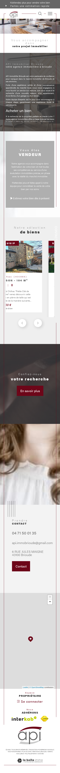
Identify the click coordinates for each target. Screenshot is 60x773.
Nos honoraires (14, 751)
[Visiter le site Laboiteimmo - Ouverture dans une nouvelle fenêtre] (30, 763)
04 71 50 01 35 (24, 540)
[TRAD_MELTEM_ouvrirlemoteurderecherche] (40, 13)
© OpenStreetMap (37, 687)
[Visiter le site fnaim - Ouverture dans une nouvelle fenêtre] (44, 719)
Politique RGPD (30, 754)
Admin (49, 751)
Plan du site (26, 751)
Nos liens (20, 754)
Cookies (41, 753)
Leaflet (25, 687)
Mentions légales (39, 751)
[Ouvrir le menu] (50, 13)
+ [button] (50, 597)
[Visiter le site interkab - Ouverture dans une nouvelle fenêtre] (24, 718)
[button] (38, 331)
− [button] (50, 602)
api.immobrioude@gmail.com (32, 550)
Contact (56, 233)
